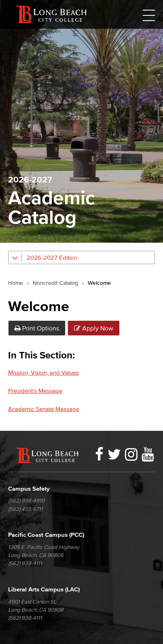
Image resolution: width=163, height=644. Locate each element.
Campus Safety (29, 488)
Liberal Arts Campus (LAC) (44, 589)
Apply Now (93, 328)
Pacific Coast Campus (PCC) (46, 534)
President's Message (35, 390)
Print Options (37, 328)
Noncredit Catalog (55, 283)
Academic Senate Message (43, 408)
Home (15, 283)
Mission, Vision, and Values (43, 372)
